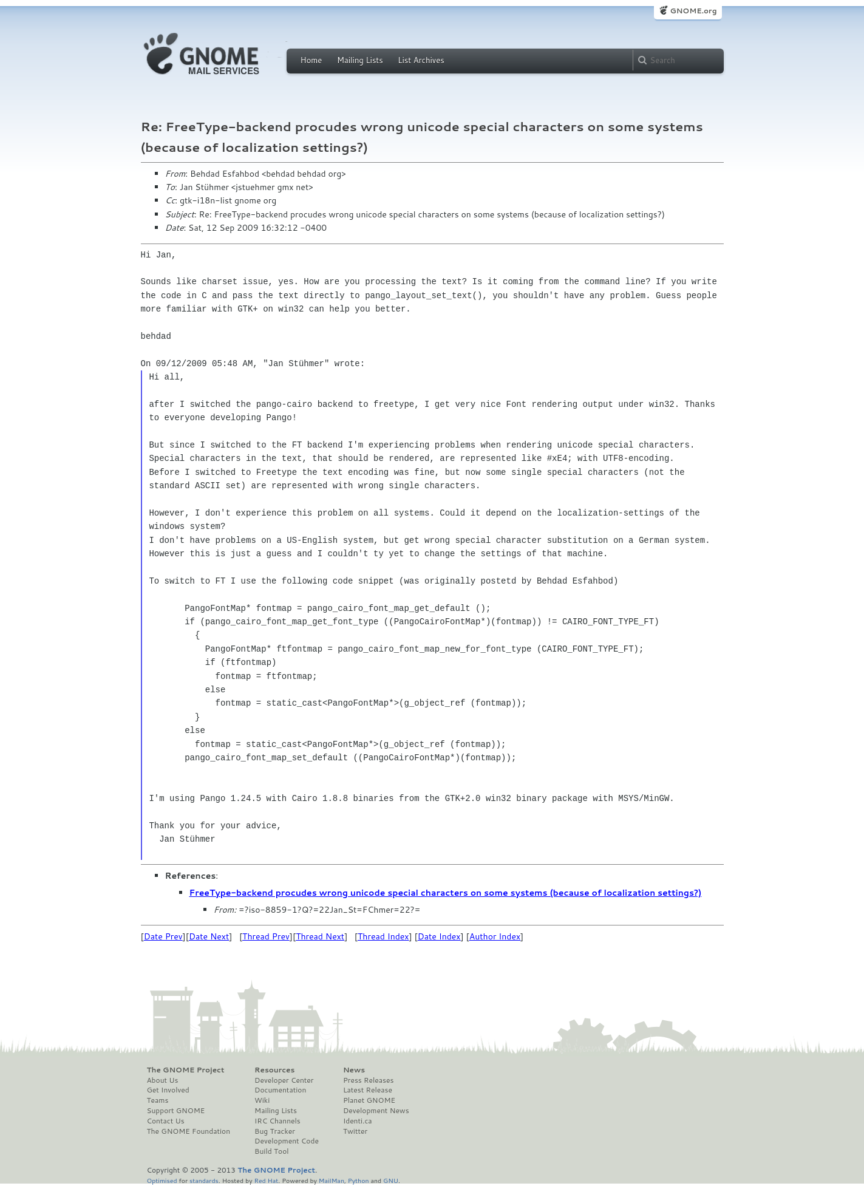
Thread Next (320, 936)
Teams (158, 1100)
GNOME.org (693, 10)
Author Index (494, 936)
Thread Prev (266, 936)
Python (358, 1180)
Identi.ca (357, 1121)
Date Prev (163, 936)
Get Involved (168, 1090)
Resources (274, 1070)
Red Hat (266, 1180)
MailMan (331, 1180)
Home (311, 60)
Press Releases (368, 1080)
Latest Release (367, 1090)
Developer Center (283, 1080)
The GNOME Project (186, 1070)
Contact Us (166, 1121)
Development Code (286, 1141)
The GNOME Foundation (189, 1131)
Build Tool (271, 1151)
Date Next (209, 936)
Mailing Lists (360, 60)
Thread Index (383, 936)
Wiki (262, 1100)
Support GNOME (176, 1111)
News (354, 1070)
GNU (390, 1180)
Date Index (439, 936)
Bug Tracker (274, 1131)
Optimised (162, 1180)
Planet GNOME (369, 1100)
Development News (376, 1111)
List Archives (421, 60)
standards (204, 1180)
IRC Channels (277, 1121)
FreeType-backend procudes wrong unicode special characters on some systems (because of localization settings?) (445, 893)
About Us (163, 1080)
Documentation (280, 1090)
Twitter (355, 1131)
